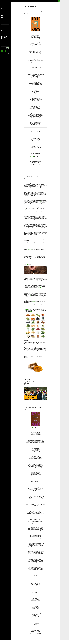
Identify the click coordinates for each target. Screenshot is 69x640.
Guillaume (33, 129)
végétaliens (26, 309)
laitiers (31, 311)
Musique (2, 15)
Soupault (35, 578)
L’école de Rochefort (33, 12)
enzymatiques (39, 287)
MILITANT (3, 1)
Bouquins (2, 10)
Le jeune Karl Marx (3, 37)
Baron (33, 427)
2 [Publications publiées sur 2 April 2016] (7, 47)
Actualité (26, 379)
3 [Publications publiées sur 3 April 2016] (8, 47)
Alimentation (26, 174)
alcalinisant (33, 301)
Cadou (35, 70)
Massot (34, 484)
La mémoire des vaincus (4, 36)
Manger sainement (32, 176)
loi (40, 201)
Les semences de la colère (28, 263)
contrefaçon (26, 209)
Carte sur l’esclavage (4, 35)
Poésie (2, 19)
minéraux (33, 279)
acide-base (29, 295)
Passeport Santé (31, 359)
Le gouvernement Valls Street (34, 382)
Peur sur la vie (3, 31)
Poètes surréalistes (32, 407)
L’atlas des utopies (3, 38)
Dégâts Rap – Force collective (5, 39)
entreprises (30, 249)
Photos (29, 379)
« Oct (2, 53)
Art (1, 8)
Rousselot (32, 156)
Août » (8, 53)
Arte (28, 264)
